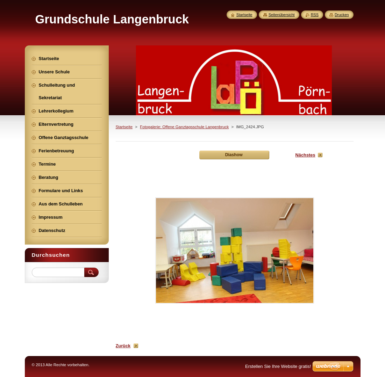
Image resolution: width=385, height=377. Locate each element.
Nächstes (305, 155)
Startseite (124, 127)
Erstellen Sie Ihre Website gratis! (278, 366)
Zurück (123, 345)
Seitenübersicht (282, 15)
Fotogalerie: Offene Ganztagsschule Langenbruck (184, 127)
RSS (315, 15)
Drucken (342, 15)
